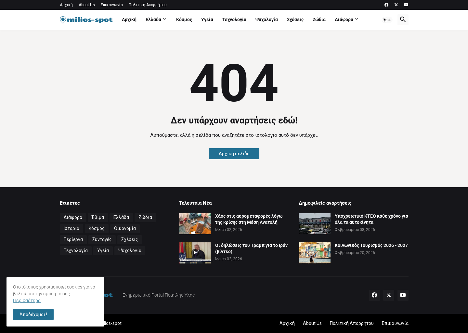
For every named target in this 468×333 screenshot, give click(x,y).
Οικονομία (125, 228)
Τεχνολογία (234, 19)
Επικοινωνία (112, 5)
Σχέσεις (295, 19)
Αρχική (66, 5)
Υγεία (207, 19)
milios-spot (110, 323)
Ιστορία (71, 228)
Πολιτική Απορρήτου (148, 5)
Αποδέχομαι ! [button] (33, 314)
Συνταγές (102, 239)
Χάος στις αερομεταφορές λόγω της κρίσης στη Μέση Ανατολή (248, 219)
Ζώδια (319, 19)
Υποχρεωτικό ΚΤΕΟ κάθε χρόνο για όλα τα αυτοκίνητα (371, 219)
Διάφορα (344, 19)
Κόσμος (184, 19)
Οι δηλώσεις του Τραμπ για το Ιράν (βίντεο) (251, 248)
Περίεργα (73, 239)
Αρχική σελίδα (234, 153)
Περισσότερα (27, 300)
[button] (387, 20)
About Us (87, 5)
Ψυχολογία (266, 19)
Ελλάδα (153, 19)
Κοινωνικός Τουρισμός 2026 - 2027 (371, 245)
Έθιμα (98, 217)
